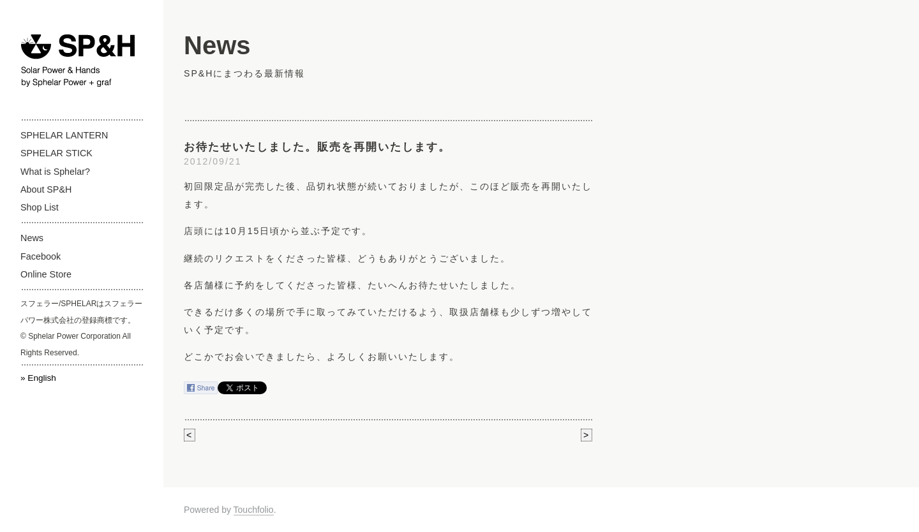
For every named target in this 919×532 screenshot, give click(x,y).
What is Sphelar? (55, 171)
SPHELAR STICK (56, 153)
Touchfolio (254, 510)
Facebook (40, 256)
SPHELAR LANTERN (64, 135)
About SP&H (45, 189)
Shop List (39, 207)
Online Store (45, 274)
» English (38, 378)
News (31, 238)
